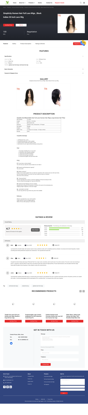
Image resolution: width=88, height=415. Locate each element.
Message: (43, 334)
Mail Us (21, 25)
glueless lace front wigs (38, 285)
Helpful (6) (56, 258)
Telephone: (43, 356)
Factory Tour (30, 378)
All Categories (46, 384)
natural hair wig (25, 285)
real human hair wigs (13, 285)
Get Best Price (8, 25)
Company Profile (31, 376)
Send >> (64, 393)
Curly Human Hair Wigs (48, 376)
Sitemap (36, 399)
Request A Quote (79, 43)
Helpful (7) (57, 273)
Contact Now (46, 364)
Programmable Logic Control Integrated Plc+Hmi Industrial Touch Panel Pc (33, 316)
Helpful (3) (57, 245)
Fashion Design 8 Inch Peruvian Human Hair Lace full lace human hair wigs (54, 316)
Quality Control (30, 381)
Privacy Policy (50, 399)
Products (9, 7)
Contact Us (30, 384)
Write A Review (35, 229)
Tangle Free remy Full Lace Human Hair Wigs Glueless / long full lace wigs (12, 316)
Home (4, 7)
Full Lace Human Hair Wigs (17, 7)
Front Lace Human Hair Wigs (49, 381)
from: (42, 350)
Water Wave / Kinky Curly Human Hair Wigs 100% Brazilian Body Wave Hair (73, 316)
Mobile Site (43, 399)
